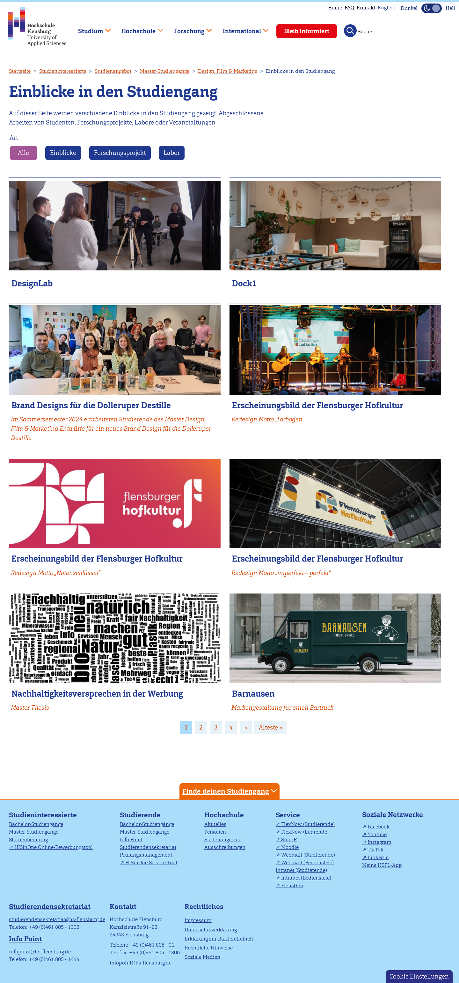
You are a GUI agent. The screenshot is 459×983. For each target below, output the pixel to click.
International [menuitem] (241, 28)
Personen (215, 831)
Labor (172, 153)
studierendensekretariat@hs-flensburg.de (57, 919)
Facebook (379, 826)
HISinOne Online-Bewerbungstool (53, 847)
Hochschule (224, 815)
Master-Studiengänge (164, 71)
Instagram (379, 842)
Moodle (290, 847)
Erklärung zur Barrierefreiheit (219, 938)
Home (335, 7)
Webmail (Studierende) (308, 854)
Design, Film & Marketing (227, 71)
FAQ (349, 7)
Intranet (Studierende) (301, 870)
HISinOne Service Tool (151, 862)
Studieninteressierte (62, 71)
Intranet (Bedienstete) (306, 877)
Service (288, 815)
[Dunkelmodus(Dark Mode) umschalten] (431, 8)
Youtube (377, 834)
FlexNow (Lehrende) (305, 831)
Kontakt (366, 7)
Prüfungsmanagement (146, 854)
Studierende (140, 815)
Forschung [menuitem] (188, 28)
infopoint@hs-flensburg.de (40, 951)
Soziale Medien (202, 957)
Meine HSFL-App (382, 865)
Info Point (131, 839)
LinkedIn (378, 857)
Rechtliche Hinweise (209, 947)
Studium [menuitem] (90, 28)
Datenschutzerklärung (211, 929)
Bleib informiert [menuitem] (306, 31)
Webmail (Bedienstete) (307, 862)
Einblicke (63, 153)
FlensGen (292, 885)
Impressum (198, 920)
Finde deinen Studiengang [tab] (230, 791)
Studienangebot (113, 71)
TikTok (375, 849)
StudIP (289, 839)
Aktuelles (215, 824)
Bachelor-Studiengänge (36, 824)
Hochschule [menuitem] (138, 28)
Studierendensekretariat (148, 847)
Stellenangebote (222, 839)
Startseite (20, 71)
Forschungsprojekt (120, 153)
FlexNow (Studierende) (308, 824)
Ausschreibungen (224, 847)
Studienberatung (28, 839)
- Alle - (23, 153)
